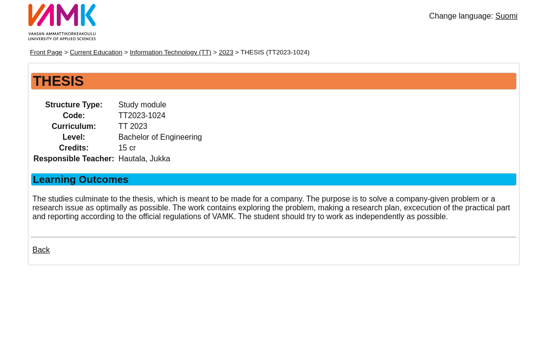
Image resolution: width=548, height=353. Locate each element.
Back (41, 250)
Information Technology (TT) (170, 52)
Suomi (506, 16)
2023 (226, 52)
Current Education (96, 52)
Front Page (46, 52)
